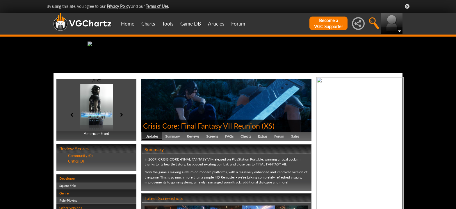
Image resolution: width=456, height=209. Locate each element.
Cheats (246, 181)
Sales (295, 181)
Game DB (190, 24)
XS (268, 170)
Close (407, 6)
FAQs (229, 181)
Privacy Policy (118, 6)
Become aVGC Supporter (328, 23)
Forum (238, 24)
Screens (212, 181)
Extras (262, 181)
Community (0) (80, 201)
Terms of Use (157, 6)
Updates (151, 181)
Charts (148, 24)
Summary (172, 181)
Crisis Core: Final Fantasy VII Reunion (201, 170)
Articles (216, 24)
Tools (167, 24)
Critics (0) (76, 206)
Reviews (193, 181)
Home (127, 24)
